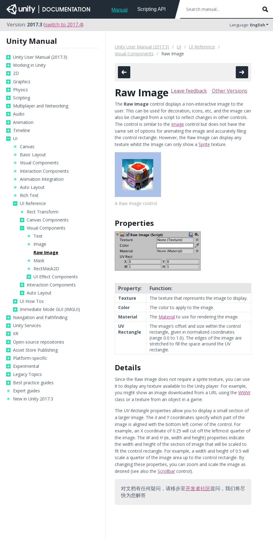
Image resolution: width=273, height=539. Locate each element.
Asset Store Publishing (35, 350)
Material (167, 317)
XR (15, 333)
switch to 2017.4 (63, 24)
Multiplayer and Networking (40, 106)
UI (15, 138)
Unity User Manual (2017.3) (40, 57)
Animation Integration (42, 179)
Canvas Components (48, 220)
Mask (39, 260)
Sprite (204, 144)
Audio (19, 114)
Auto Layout (32, 187)
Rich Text (29, 195)
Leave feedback (189, 90)
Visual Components (39, 163)
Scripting (21, 98)
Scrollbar (166, 471)
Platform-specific (30, 358)
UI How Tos (32, 301)
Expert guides (26, 391)
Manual (119, 9)
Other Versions (229, 90)
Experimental (26, 366)
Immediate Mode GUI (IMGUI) (50, 309)
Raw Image (46, 252)
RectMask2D (46, 269)
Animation (23, 122)
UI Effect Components (56, 277)
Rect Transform (42, 212)
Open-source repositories (38, 342)
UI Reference (33, 203)
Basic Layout (33, 155)
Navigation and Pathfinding (40, 317)
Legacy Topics (27, 374)
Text (38, 236)
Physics (20, 90)
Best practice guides (33, 383)
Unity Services (27, 325)
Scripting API (151, 9)
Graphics (21, 82)
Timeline (21, 130)
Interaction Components (44, 171)
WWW (244, 392)
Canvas (27, 146)
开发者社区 (198, 488)
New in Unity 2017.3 (33, 399)
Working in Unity (29, 65)
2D (16, 73)
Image (40, 244)
